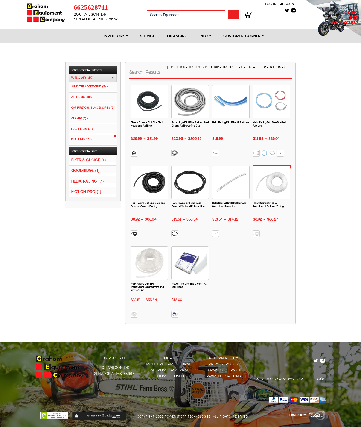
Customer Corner (243, 36)
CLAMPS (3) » (78, 118)
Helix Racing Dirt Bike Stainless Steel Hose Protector (229, 204)
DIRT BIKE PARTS (186, 67)
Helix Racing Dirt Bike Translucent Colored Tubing (268, 204)
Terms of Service (223, 370)
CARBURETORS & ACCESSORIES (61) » (92, 109)
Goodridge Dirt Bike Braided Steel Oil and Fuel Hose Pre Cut (190, 124)
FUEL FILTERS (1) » (81, 128)
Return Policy (224, 358)
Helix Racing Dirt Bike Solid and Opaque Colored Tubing (148, 204)
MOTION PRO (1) (86, 191)
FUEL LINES (275, 67)
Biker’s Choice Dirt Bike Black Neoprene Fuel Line (147, 124)
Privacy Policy (224, 364)
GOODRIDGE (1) (85, 170)
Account (288, 4)
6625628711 (91, 7)
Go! (233, 14)
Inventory (116, 36)
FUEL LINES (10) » (80, 139)
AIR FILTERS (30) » (81, 97)
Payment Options (224, 376)
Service (147, 36)
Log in (270, 4)
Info (205, 36)
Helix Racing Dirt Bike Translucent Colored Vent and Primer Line (147, 287)
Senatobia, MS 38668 (114, 373)
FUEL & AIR (249, 67)
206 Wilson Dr (114, 367)
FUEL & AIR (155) (81, 78)
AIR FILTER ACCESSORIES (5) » (88, 86)
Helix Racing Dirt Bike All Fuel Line (230, 122)
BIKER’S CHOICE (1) (88, 160)
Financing (177, 36)
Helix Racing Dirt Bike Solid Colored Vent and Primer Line (187, 204)
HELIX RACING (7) (87, 181)
